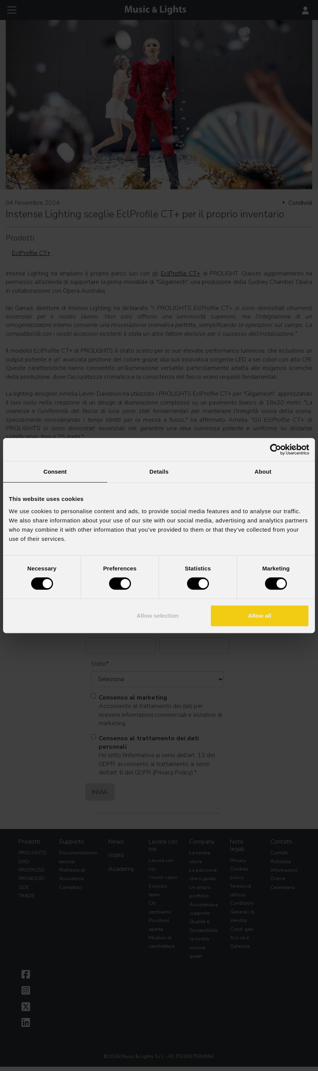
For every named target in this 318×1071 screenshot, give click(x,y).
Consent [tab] (55, 471)
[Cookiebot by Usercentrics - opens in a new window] (275, 449)
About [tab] (263, 471)
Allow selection (158, 615)
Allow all (260, 615)
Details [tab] (159, 471)
